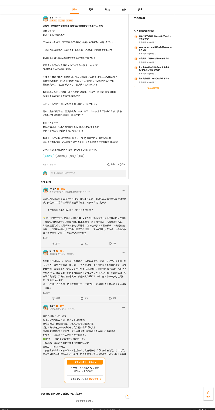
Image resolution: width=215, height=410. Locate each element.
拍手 (58, 243)
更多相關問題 (153, 88)
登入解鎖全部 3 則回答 (84, 362)
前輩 (91, 9)
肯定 (86, 243)
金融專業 (48, 156)
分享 (123, 164)
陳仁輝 (52, 251)
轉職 (72, 156)
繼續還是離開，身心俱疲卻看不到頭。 (155, 78)
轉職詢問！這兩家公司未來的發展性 (154, 58)
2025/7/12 (57, 18)
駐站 (107, 9)
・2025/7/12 (69, 254)
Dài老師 (52, 189)
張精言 (52, 306)
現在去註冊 (94, 379)
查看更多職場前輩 (83, 401)
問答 (74, 9)
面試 (81, 156)
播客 (140, 9)
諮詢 (124, 9)
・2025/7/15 (85, 192)
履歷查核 (61, 156)
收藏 (113, 164)
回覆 (114, 243)
